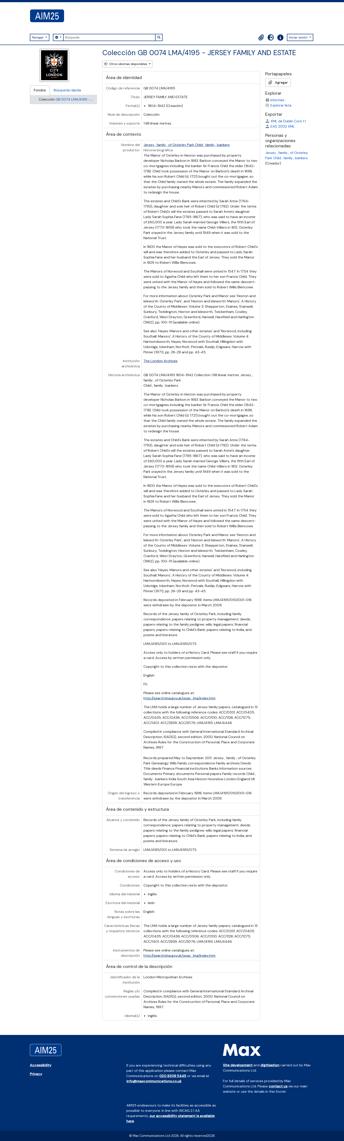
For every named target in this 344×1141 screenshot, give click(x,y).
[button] (261, 37)
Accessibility (40, 1065)
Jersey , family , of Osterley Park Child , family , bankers (186, 145)
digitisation (270, 1065)
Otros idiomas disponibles (126, 64)
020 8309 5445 (172, 1076)
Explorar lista (278, 105)
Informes (274, 100)
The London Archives (160, 361)
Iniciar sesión (298, 37)
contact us (278, 1086)
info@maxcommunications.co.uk (153, 1081)
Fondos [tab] (40, 90)
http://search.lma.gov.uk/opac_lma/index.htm (179, 698)
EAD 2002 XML (280, 126)
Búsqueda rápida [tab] (67, 90)
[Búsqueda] (109, 37)
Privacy (36, 1074)
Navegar (38, 37)
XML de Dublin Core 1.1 (285, 121)
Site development (238, 1065)
